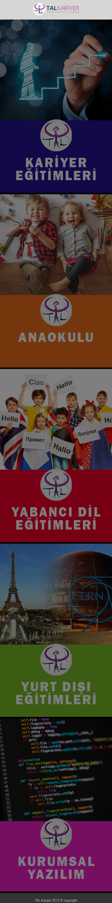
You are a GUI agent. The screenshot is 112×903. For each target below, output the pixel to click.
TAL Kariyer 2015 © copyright (56, 900)
